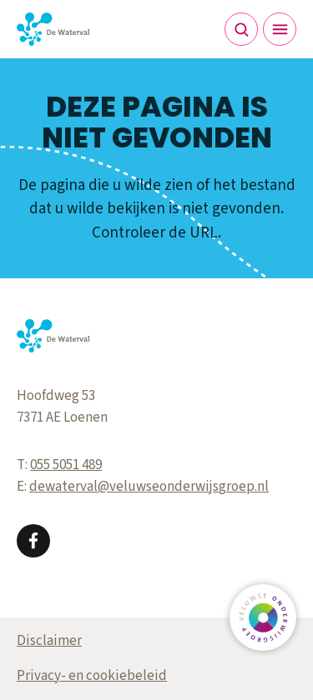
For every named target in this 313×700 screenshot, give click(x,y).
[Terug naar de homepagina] (53, 29)
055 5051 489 (66, 465)
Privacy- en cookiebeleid (92, 676)
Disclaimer (49, 641)
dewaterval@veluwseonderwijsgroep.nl (149, 487)
